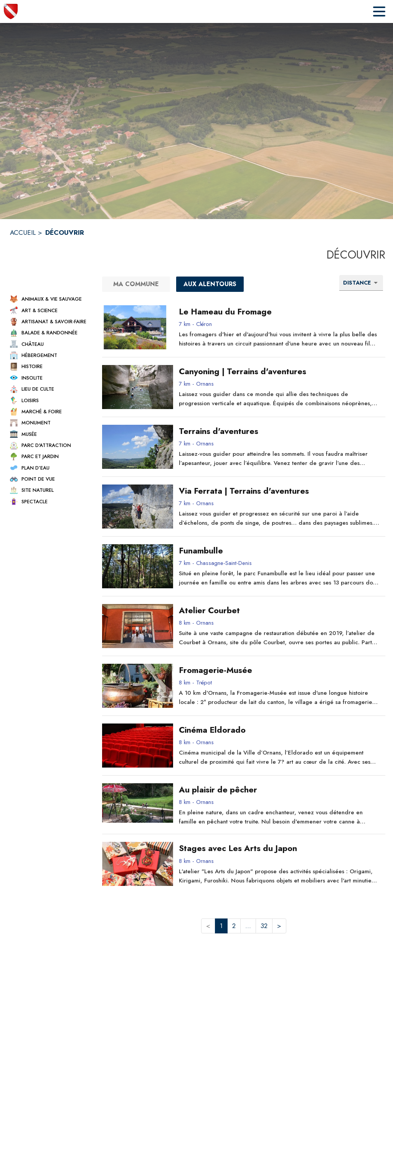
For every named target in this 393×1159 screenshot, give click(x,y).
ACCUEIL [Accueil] (23, 232)
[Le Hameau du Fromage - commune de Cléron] (279, 311)
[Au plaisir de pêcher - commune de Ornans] (279, 789)
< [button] (208, 925)
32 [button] (264, 925)
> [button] (279, 925)
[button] (49, 298)
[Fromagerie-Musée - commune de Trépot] (279, 670)
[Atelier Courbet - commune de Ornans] (279, 610)
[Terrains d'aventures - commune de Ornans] (279, 431)
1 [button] (221, 925)
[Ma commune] (136, 284)
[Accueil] (11, 11)
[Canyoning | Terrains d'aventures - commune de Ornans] (279, 371)
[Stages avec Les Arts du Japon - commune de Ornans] (279, 848)
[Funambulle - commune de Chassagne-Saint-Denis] (279, 550)
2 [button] (234, 925)
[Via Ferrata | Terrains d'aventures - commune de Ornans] (279, 491)
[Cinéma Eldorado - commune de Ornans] (279, 730)
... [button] (248, 925)
